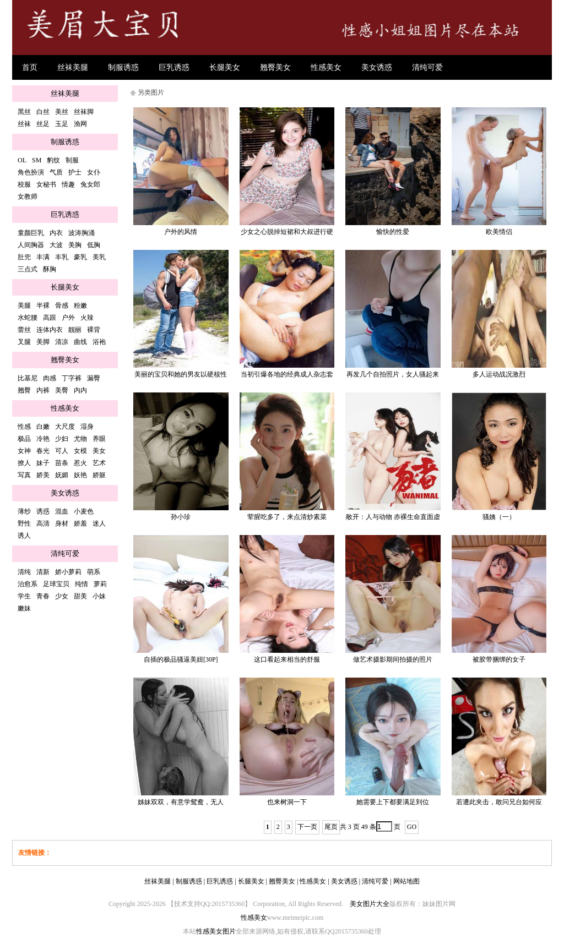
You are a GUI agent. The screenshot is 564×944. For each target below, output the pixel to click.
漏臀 (93, 378)
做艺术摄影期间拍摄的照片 (392, 659)
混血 (61, 511)
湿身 (87, 426)
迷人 (99, 523)
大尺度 (65, 426)
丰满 (43, 257)
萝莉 (100, 584)
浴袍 (99, 342)
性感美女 (326, 67)
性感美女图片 (216, 931)
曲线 (80, 342)
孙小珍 (181, 517)
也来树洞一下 (287, 802)
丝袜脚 (84, 112)
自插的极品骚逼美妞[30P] (181, 659)
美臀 (61, 390)
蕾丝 (24, 330)
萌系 (93, 572)
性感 (24, 426)
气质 (56, 172)
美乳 (99, 257)
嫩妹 (24, 608)
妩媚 (61, 475)
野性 (24, 523)
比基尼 (27, 378)
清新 (43, 572)
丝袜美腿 (72, 67)
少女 (61, 596)
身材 (61, 523)
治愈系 (27, 584)
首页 (29, 67)
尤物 (80, 439)
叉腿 (24, 342)
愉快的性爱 (392, 232)
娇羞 (80, 523)
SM (36, 160)
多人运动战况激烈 (499, 374)
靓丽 (75, 330)
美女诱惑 (376, 67)
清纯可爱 (427, 67)
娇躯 (99, 475)
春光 (43, 451)
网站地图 (406, 881)
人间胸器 (31, 245)
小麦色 (84, 511)
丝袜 (24, 124)
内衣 (56, 233)
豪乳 (80, 257)
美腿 (24, 305)
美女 (99, 451)
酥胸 (49, 269)
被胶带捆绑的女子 (499, 659)
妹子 (43, 463)
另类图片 (151, 92)
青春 (43, 596)
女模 (80, 451)
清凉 (61, 342)
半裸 (43, 305)
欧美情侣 (499, 232)
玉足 (61, 124)
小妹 (99, 596)
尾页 (331, 827)
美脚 (43, 342)
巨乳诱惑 (174, 67)
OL (22, 160)
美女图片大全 (369, 904)
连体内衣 (49, 330)
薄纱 (24, 511)
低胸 (93, 245)
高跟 (49, 317)
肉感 (49, 378)
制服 (72, 160)
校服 (24, 184)
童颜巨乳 (31, 233)
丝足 (43, 124)
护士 (75, 172)
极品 (24, 439)
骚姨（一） (499, 517)
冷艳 (43, 439)
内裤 (43, 390)
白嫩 (43, 426)
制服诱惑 (123, 67)
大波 (56, 245)
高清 (43, 523)
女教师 (27, 196)
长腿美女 (224, 67)
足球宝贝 (56, 584)
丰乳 (61, 257)
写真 (24, 475)
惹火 (80, 463)
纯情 (81, 584)
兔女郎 (90, 184)
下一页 (307, 827)
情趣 (68, 184)
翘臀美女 (275, 67)
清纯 (24, 572)
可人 (61, 451)
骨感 (61, 305)
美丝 (61, 112)
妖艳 (80, 475)
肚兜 (24, 257)
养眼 (99, 439)
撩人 (24, 463)
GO (411, 827)
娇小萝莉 (68, 572)
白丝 (43, 112)
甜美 (80, 596)
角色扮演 (31, 172)
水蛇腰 (27, 317)
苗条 (61, 463)
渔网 (80, 124)
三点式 (27, 269)
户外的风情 (180, 232)
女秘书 (46, 184)
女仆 (93, 172)
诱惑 (43, 511)
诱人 (24, 535)
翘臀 (24, 390)
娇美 (43, 475)
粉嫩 (80, 305)
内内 (80, 390)
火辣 (87, 317)
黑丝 (24, 112)
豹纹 (53, 160)
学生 (24, 596)
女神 (24, 451)
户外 (68, 317)
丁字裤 (72, 378)
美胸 (75, 245)
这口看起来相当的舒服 (287, 659)
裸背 (93, 330)
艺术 (99, 463)
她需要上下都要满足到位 (392, 802)
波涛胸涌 (81, 233)
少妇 (61, 439)
